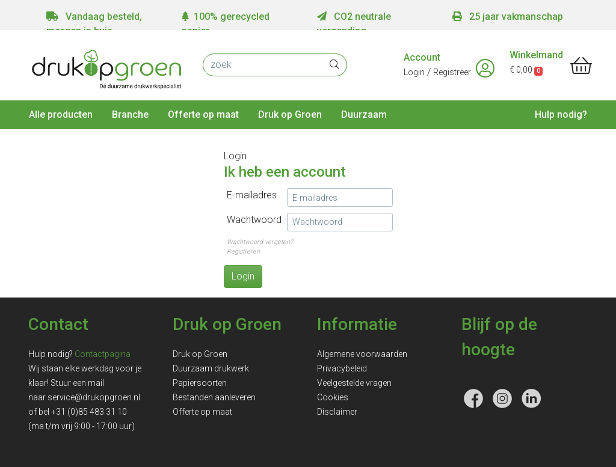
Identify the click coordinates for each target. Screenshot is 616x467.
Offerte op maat (203, 114)
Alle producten (61, 114)
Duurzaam (364, 114)
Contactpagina (103, 354)
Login (414, 72)
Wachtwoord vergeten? (260, 242)
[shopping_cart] (581, 66)
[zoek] (263, 64)
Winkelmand (536, 55)
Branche (130, 114)
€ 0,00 (526, 70)
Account (422, 57)
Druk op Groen (290, 114)
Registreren (243, 251)
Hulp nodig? (561, 114)
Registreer (452, 72)
